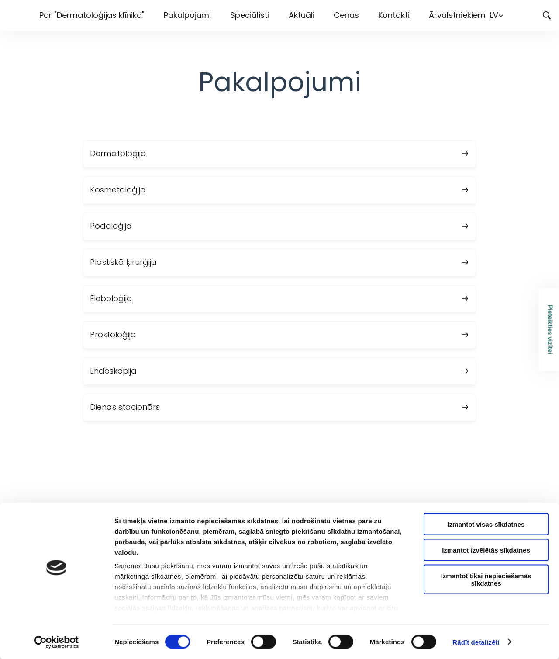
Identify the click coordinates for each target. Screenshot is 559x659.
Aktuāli (301, 15)
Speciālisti (249, 15)
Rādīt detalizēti (475, 641)
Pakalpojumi (187, 15)
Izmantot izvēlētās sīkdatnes (486, 549)
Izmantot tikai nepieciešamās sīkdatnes (486, 579)
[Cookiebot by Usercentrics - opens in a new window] (56, 642)
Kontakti (394, 15)
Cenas (346, 15)
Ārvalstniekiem (457, 15)
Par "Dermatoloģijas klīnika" (92, 15)
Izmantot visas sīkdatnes (486, 524)
